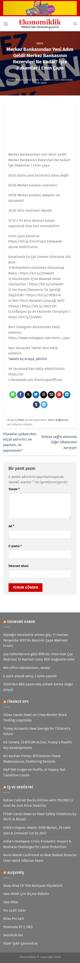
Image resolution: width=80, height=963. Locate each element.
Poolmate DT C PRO (18, 927)
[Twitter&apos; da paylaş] (35, 394)
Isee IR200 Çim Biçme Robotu (26, 894)
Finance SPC (18, 702)
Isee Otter (11, 902)
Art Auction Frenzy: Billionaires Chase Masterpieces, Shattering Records (32, 759)
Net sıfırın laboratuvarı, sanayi (26, 668)
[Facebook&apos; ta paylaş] (20, 394)
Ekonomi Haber (21, 622)
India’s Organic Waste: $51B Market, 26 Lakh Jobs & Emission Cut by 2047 (36, 830)
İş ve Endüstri (20, 787)
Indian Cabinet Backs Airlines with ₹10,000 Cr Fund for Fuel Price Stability (38, 803)
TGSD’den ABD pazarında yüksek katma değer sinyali (38, 687)
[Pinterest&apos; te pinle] (59, 394)
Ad (11, 526)
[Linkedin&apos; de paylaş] (66, 394)
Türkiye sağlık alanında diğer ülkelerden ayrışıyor (59, 442)
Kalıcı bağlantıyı (58, 419)
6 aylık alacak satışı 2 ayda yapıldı (30, 676)
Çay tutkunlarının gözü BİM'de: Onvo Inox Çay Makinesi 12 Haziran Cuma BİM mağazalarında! (39, 657)
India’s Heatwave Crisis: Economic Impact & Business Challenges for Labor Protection (37, 844)
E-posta (15, 546)
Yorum (14, 489)
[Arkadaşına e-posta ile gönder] (51, 394)
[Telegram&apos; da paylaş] (44, 404)
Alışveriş (15, 873)
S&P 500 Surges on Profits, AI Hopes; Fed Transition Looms (34, 772)
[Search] (75, 24)
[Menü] (5, 24)
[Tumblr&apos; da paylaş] (36, 404)
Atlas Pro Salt (13, 919)
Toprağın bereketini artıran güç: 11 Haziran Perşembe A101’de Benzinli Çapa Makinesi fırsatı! (35, 640)
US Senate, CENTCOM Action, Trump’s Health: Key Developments (37, 745)
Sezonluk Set (13, 935)
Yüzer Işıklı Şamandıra (20, 943)
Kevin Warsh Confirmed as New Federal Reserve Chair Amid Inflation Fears (39, 858)
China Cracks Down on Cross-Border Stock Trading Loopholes (35, 717)
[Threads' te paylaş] (43, 394)
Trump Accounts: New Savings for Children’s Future (36, 731)
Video (40, 43)
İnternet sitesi (18, 566)
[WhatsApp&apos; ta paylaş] (12, 394)
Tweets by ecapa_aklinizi (27, 359)
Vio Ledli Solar (14, 910)
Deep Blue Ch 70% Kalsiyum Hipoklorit (33, 886)
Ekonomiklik (15, 80)
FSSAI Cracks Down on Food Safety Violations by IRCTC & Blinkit (39, 817)
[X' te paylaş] (28, 394)
